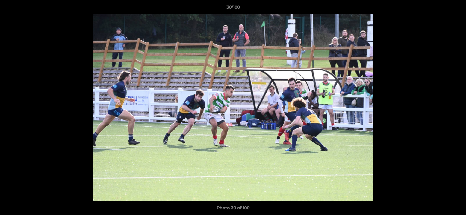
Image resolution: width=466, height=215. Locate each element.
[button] (455, 8)
